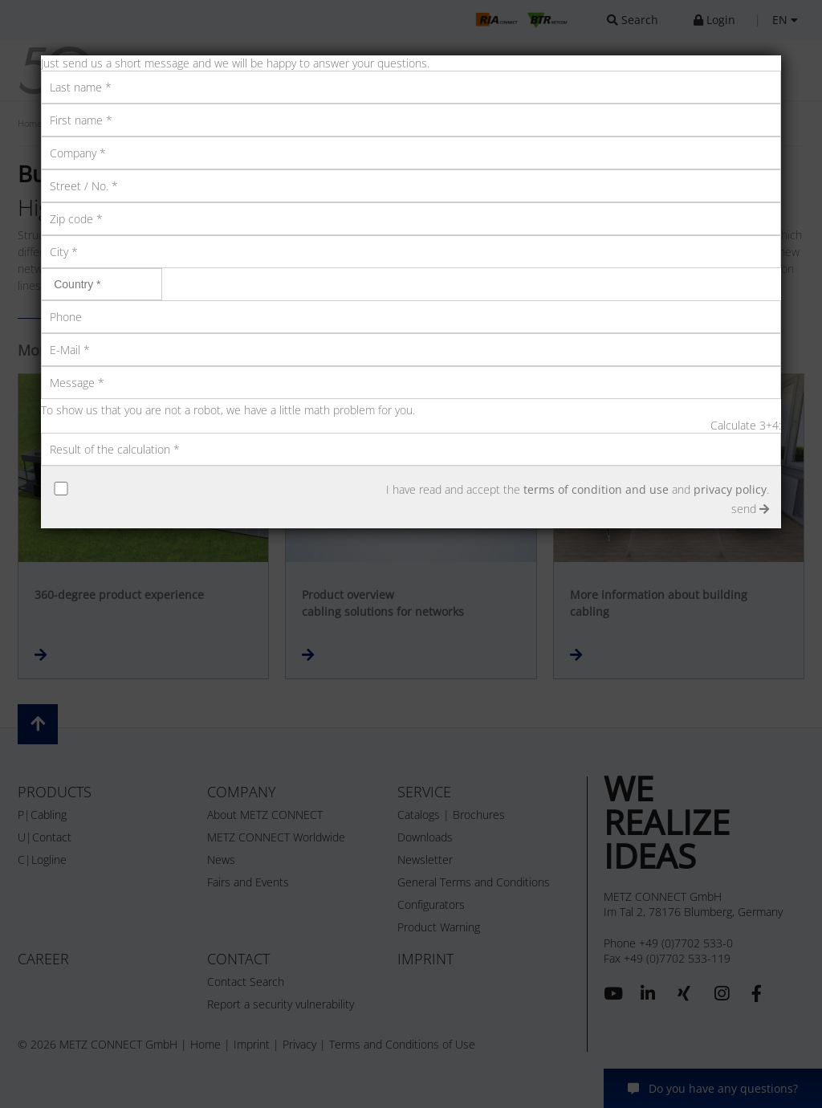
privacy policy (730, 489)
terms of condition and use (596, 489)
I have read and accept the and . (577, 489)
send (750, 508)
